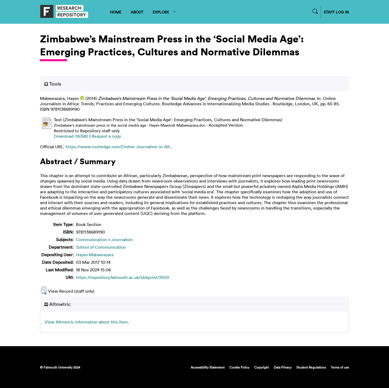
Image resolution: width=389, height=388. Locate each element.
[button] (44, 290)
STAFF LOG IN (336, 12)
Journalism (122, 239)
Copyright (261, 367)
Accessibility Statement (207, 367)
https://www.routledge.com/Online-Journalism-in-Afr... (119, 146)
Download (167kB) (71, 136)
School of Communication (101, 247)
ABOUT (137, 12)
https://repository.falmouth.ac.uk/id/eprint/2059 (122, 277)
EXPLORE (165, 12)
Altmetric (57, 304)
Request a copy (106, 136)
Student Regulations (311, 367)
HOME (115, 12)
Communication (91, 239)
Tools (52, 83)
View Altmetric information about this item (86, 322)
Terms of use (340, 367)
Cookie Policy (239, 367)
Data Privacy (282, 367)
